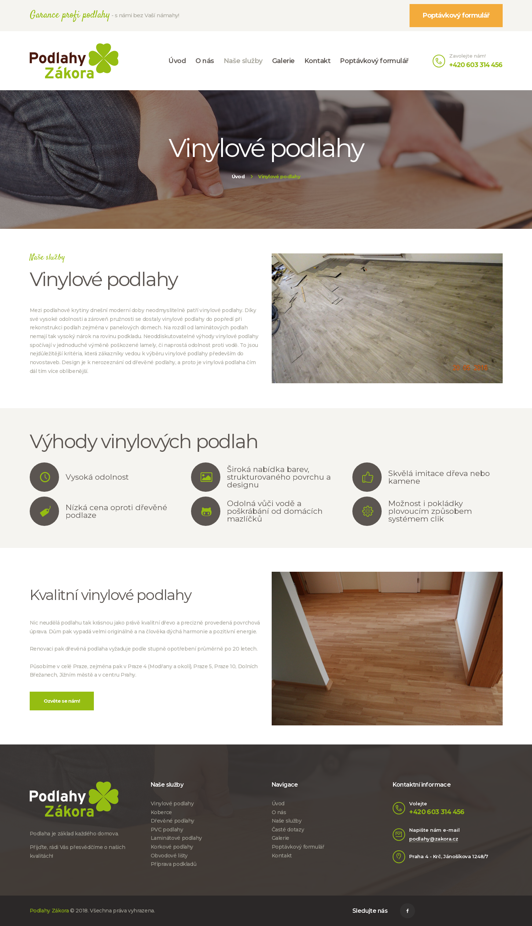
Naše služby (287, 820)
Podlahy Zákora (49, 910)
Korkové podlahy (172, 846)
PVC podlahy (167, 829)
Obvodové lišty (169, 855)
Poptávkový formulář (298, 846)
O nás (279, 812)
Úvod (238, 176)
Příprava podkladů (174, 864)
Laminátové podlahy (176, 838)
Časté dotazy (288, 829)
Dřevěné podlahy (173, 820)
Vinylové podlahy (172, 803)
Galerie (280, 838)
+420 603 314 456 (436, 812)
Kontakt (282, 855)
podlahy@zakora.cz (433, 839)
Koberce (161, 812)
